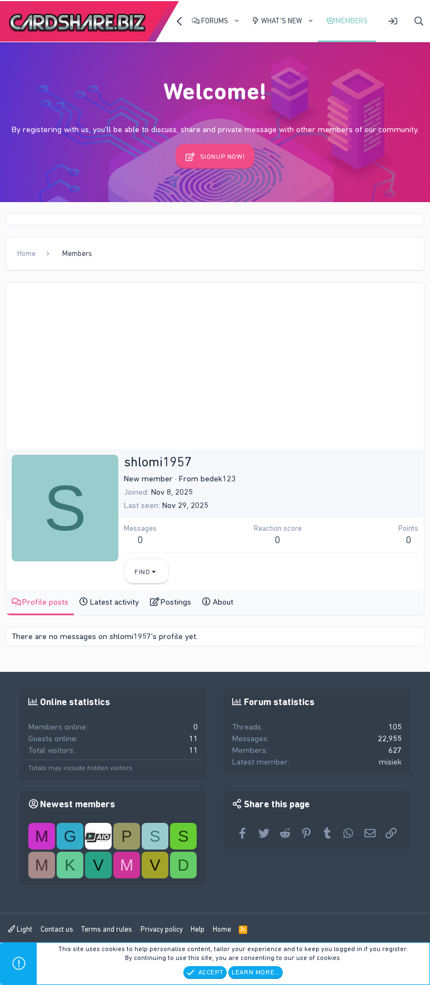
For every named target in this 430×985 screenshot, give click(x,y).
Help (197, 929)
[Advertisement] (215, 366)
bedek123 (218, 479)
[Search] (419, 21)
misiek (390, 762)
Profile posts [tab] (45, 602)
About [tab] (223, 602)
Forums (214, 21)
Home (222, 929)
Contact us (57, 929)
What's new (281, 21)
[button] (236, 21)
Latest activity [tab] (114, 602)
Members (352, 21)
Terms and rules (106, 929)
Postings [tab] (176, 602)
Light (20, 929)
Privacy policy (162, 929)
